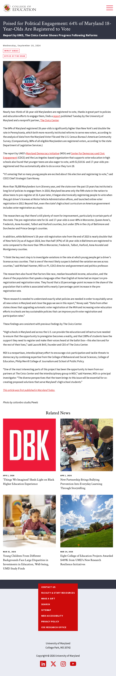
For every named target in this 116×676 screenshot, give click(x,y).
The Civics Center (49, 120)
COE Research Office (53, 627)
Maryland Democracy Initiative (42, 153)
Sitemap (46, 610)
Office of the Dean (14, 56)
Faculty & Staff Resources (58, 592)
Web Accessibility (52, 615)
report (56, 116)
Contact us (48, 587)
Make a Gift (48, 598)
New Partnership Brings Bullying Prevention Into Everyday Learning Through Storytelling (81, 484)
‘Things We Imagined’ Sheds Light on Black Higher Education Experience (28, 482)
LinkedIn (43, 664)
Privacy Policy (50, 621)
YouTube (73, 664)
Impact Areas (11, 51)
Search (45, 604)
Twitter (53, 664)
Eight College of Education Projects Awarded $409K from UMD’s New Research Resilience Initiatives (86, 560)
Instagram (63, 664)
